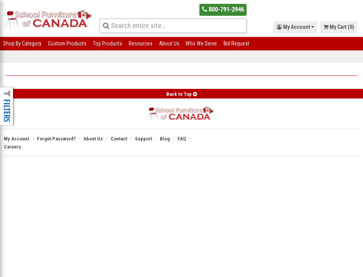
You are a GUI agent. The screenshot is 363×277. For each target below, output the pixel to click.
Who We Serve (201, 43)
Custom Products (67, 43)
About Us (169, 43)
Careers (12, 147)
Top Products (107, 43)
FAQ (181, 139)
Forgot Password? (56, 139)
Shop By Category (22, 43)
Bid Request (236, 43)
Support (143, 139)
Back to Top (181, 94)
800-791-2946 (223, 9)
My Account (16, 139)
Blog (165, 139)
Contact (119, 139)
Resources (140, 43)
